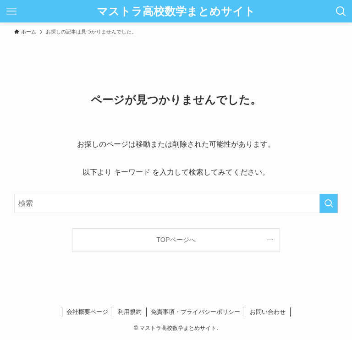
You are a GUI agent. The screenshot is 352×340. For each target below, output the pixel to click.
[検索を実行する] (328, 203)
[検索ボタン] (341, 11)
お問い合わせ (268, 311)
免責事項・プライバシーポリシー (195, 311)
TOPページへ (175, 239)
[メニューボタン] (11, 11)
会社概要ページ (87, 311)
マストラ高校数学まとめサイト (176, 11)
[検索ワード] (176, 203)
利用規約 (130, 311)
